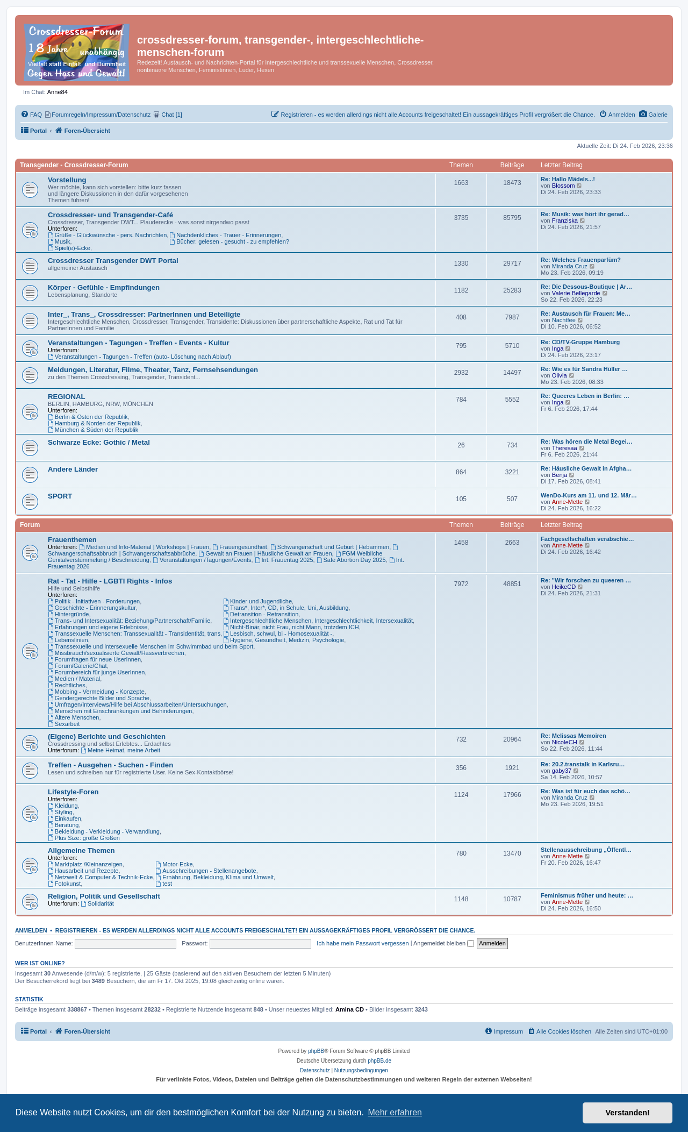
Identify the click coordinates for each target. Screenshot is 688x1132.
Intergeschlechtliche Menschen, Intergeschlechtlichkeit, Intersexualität (318, 620)
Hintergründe (68, 614)
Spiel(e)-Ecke (69, 248)
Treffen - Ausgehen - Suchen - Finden (110, 765)
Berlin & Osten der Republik (88, 417)
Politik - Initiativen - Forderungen (94, 601)
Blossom (563, 185)
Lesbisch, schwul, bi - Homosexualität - (277, 633)
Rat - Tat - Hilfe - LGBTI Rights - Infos (110, 581)
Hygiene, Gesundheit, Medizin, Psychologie (283, 640)
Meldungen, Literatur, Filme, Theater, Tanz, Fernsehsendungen (153, 370)
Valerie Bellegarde (576, 293)
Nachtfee (564, 320)
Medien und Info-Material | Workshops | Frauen (144, 547)
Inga (558, 348)
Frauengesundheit (239, 547)
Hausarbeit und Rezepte (83, 870)
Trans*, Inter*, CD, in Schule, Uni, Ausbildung (285, 607)
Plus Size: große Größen (84, 838)
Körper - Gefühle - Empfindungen (104, 287)
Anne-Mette (567, 502)
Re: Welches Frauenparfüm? (581, 260)
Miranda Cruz (569, 266)
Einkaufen (64, 818)
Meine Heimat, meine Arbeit (120, 750)
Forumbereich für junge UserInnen (96, 672)
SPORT (60, 496)
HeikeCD (564, 586)
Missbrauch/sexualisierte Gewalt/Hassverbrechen (116, 653)
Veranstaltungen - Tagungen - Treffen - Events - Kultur (139, 343)
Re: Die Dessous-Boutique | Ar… (586, 286)
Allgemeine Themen (81, 850)
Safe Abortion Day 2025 (351, 560)
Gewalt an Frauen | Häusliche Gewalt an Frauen (265, 553)
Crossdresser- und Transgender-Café (110, 215)
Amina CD (349, 1009)
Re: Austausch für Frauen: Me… (585, 313)
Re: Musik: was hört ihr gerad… (585, 214)
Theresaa (564, 448)
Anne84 (57, 92)
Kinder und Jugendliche (257, 601)
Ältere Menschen (73, 717)
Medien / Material (74, 678)
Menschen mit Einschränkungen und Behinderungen (120, 711)
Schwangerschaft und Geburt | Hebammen (329, 547)
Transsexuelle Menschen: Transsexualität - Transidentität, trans (134, 633)
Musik (59, 241)
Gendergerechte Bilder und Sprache (98, 698)
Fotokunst (64, 883)
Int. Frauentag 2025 (284, 560)
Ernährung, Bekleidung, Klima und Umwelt (215, 877)
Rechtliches (66, 685)
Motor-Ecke (174, 864)
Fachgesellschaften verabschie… (587, 539)
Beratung (63, 825)
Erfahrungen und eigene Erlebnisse (97, 627)
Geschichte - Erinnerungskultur (92, 607)
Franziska (565, 220)
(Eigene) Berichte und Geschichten (107, 736)
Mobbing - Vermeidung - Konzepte (96, 691)
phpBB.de (379, 1061)
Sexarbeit (64, 724)
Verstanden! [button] (628, 1112)
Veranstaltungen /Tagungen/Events (202, 560)
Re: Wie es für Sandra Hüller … (584, 369)
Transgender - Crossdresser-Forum (74, 165)
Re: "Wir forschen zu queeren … (586, 580)
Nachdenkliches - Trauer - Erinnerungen (225, 235)
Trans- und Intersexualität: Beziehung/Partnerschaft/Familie (129, 620)
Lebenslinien (68, 640)
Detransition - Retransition (260, 614)
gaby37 (561, 770)
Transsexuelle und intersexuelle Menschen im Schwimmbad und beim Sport (150, 646)
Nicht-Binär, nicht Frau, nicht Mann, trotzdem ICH (291, 627)
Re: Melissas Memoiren (573, 735)
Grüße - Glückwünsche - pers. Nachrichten (107, 235)
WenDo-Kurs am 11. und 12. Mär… (589, 495)
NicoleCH (564, 742)
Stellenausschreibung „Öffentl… (586, 849)
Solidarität (97, 903)
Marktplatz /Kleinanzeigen (85, 864)
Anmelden (31, 930)
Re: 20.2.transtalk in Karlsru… (583, 764)
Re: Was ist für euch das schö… (585, 791)
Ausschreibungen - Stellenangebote (206, 870)
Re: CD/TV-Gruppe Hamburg (580, 342)
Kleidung (63, 805)
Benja (559, 475)
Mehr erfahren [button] (395, 1112)
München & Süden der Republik (93, 429)
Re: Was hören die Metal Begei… (587, 441)
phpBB (316, 1051)
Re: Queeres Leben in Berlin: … (585, 396)
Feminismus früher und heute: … (587, 895)
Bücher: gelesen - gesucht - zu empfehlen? (229, 241)
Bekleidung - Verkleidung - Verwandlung (104, 831)
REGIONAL (66, 397)
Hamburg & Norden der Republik (94, 423)
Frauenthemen (72, 540)
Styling (60, 812)
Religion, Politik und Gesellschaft (104, 896)
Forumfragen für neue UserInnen (94, 659)
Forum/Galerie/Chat (77, 666)
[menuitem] (653, 114)
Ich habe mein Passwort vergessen (362, 943)
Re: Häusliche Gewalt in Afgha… (586, 468)
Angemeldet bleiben (443, 943)
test (164, 883)
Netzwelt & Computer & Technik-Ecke (100, 877)
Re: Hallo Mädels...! (568, 179)
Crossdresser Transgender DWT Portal (113, 261)
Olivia (559, 375)
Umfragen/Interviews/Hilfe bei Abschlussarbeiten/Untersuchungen (137, 704)
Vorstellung (67, 180)
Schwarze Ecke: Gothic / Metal (99, 442)
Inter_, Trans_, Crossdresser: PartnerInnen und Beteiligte (144, 314)
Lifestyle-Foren (73, 792)
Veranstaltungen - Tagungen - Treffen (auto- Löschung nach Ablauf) (139, 356)
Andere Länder (73, 469)
